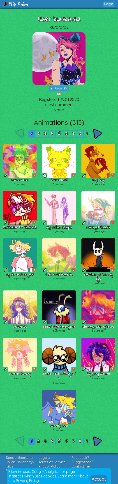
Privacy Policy (27, 480)
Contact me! (81, 466)
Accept (99, 479)
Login (108, 4)
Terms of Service (52, 462)
